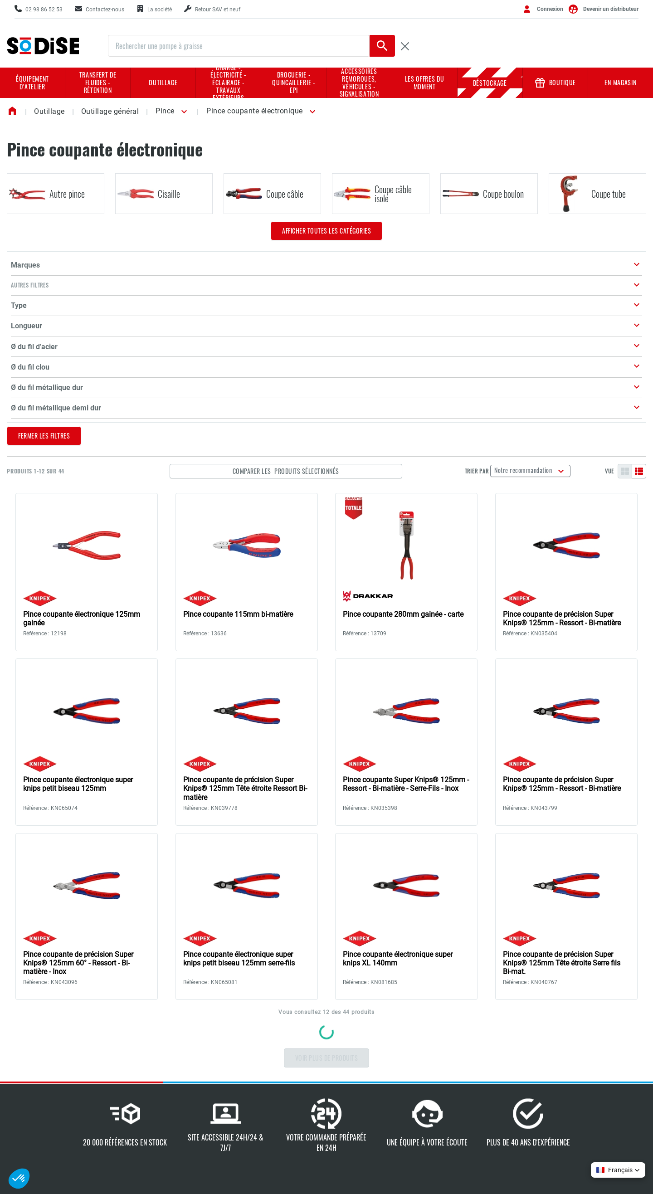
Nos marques (259, 1097)
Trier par (490, 299)
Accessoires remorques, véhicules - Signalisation (359, 83)
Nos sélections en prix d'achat (371, 1094)
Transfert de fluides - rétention (98, 82)
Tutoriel (451, 1068)
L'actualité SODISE (265, 1127)
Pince (165, 111)
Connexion (550, 9)
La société (254, 1053)
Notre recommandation (537, 298)
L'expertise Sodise (264, 1083)
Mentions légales (566, 1075)
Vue (609, 299)
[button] (182, 111)
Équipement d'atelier (32, 82)
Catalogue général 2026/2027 (366, 1057)
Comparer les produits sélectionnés (346, 299)
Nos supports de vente (372, 1075)
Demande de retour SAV (474, 1053)
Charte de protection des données (576, 1094)
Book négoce (359, 1143)
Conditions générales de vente (575, 1057)
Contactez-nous (63, 1101)
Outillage (163, 82)
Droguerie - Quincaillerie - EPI (293, 82)
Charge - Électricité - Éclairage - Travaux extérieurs (228, 83)
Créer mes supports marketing (468, 1086)
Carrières (252, 1112)
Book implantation (366, 1113)
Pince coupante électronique (254, 111)
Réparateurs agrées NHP (375, 1128)
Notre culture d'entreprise (275, 1068)
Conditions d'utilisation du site (578, 1117)
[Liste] (639, 299)
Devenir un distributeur (610, 9)
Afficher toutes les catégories (326, 230)
